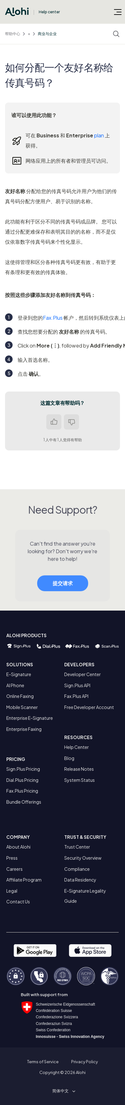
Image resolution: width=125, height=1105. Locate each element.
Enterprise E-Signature (29, 718)
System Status (79, 780)
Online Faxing (20, 696)
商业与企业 (47, 33)
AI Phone (15, 685)
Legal (11, 891)
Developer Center (82, 674)
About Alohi (18, 847)
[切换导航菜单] (117, 12)
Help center (49, 11)
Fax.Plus (53, 317)
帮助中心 (12, 33)
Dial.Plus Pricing (22, 780)
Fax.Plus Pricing (22, 791)
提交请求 (63, 588)
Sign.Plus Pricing (23, 769)
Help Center (76, 747)
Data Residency (80, 879)
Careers (14, 869)
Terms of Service (43, 1061)
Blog (69, 758)
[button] (62, 1091)
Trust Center (77, 847)
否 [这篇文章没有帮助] (71, 422)
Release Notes (79, 769)
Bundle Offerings (23, 802)
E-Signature (18, 674)
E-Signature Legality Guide (85, 896)
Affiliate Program (24, 879)
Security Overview (82, 858)
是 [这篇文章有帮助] (53, 422)
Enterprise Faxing (24, 729)
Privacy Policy (84, 1061)
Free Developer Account (89, 707)
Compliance (77, 869)
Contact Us (18, 901)
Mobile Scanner (22, 707)
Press (12, 858)
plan (99, 135)
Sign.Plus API (77, 685)
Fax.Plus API (76, 696)
